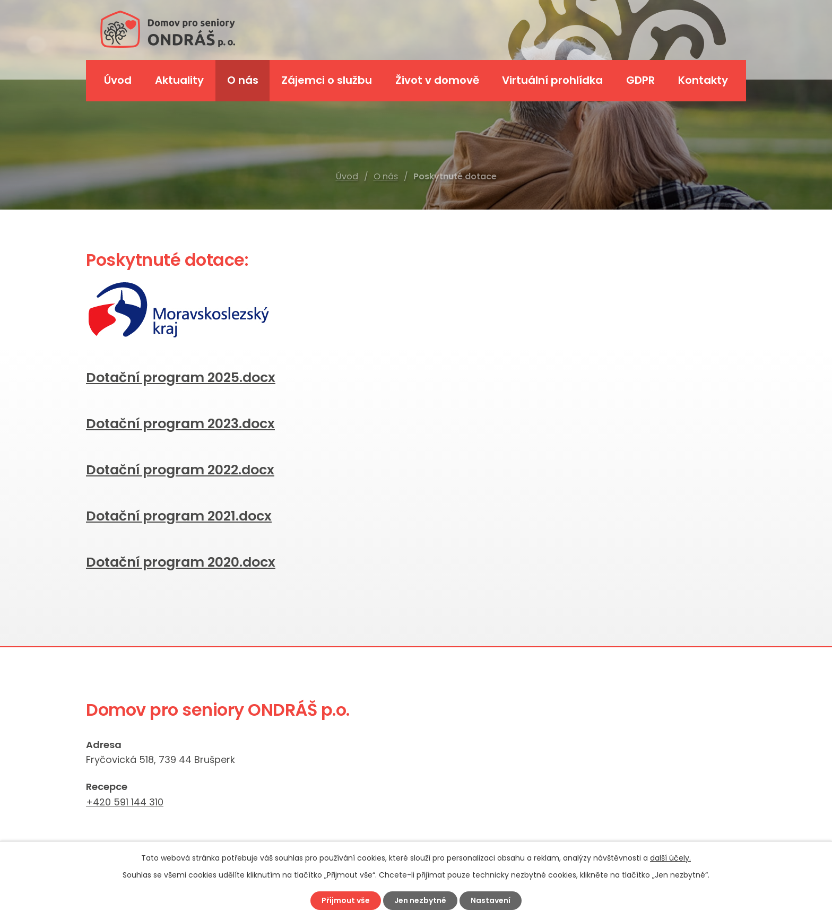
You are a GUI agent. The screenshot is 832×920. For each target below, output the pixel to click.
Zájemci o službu (326, 80)
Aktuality (179, 80)
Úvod (347, 176)
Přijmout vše (346, 900)
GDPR (640, 80)
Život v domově (437, 80)
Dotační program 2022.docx (180, 470)
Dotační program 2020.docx (180, 562)
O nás (386, 176)
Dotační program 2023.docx (180, 423)
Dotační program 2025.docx (180, 377)
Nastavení (490, 900)
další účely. (670, 858)
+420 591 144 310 (124, 802)
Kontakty (703, 80)
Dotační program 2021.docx (179, 516)
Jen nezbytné (420, 900)
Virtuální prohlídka (552, 80)
